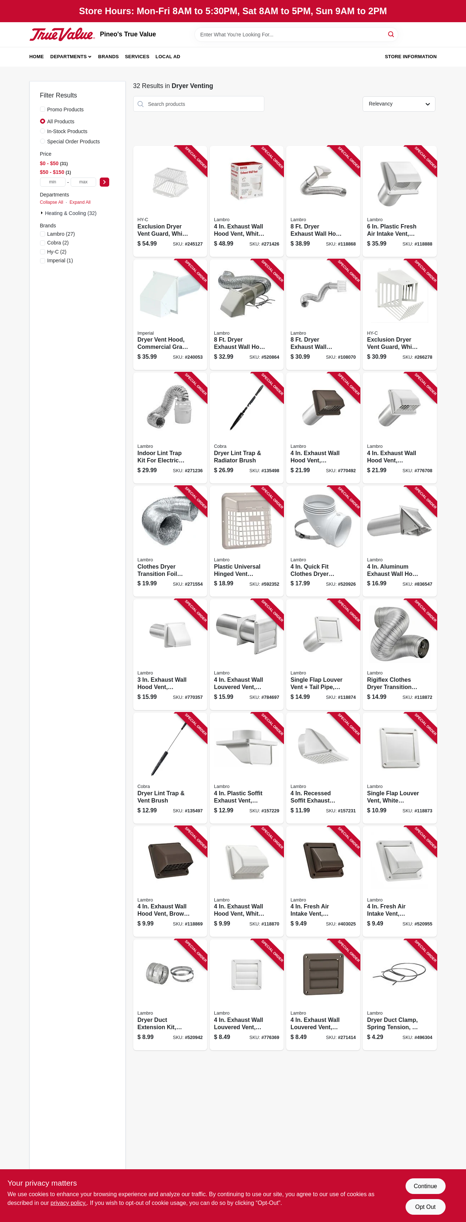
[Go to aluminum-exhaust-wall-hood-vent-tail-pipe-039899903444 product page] (400, 541)
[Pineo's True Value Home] (62, 34)
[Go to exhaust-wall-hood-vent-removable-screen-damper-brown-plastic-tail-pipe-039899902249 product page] (323, 428)
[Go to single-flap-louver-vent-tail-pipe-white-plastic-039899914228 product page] (323, 654)
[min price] (53, 182)
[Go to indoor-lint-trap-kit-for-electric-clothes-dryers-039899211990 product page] (170, 428)
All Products (61, 121)
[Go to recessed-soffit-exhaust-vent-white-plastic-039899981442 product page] (323, 768)
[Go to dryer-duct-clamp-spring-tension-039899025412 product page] (400, 994)
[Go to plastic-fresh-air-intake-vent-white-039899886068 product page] (400, 201)
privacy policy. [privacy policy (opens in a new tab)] (69, 1203)
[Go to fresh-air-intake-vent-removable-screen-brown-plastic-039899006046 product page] (323, 881)
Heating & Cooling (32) (71, 213)
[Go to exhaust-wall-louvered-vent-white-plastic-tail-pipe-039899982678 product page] (247, 654)
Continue (425, 1186)
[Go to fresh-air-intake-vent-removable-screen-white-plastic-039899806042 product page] (400, 881)
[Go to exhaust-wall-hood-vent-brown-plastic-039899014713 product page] (170, 881)
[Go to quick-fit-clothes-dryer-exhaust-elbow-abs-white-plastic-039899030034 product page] (323, 541)
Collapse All (51, 202)
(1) (60, 260)
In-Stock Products (67, 131)
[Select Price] (104, 182)
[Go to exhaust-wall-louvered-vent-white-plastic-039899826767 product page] (247, 994)
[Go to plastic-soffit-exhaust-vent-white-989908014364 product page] (247, 768)
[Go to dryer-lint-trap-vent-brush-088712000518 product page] (170, 768)
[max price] (83, 182)
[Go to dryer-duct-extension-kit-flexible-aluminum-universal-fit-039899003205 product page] (170, 994)
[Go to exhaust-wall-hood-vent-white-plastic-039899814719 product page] (247, 881)
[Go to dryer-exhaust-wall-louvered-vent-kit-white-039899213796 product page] (323, 314)
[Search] (391, 34)
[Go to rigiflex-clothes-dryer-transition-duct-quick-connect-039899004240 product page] (400, 654)
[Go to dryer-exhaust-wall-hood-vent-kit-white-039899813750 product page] (247, 314)
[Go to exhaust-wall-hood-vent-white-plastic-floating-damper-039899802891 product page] (247, 201)
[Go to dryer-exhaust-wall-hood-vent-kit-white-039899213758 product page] (323, 201)
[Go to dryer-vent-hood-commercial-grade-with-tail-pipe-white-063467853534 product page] (170, 314)
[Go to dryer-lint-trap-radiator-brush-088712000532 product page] (247, 428)
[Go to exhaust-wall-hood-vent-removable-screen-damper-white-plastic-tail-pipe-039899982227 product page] (170, 654)
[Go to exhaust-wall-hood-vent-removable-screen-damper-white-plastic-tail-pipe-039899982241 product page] (400, 428)
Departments (68, 56)
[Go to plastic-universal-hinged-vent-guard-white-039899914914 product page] (247, 541)
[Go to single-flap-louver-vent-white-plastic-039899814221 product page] (400, 768)
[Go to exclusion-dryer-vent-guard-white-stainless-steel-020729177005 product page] (170, 201)
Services (137, 56)
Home (36, 56)
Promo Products (65, 109)
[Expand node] (42, 212)
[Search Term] (296, 34)
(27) (61, 234)
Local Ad (167, 56)
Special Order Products (73, 141)
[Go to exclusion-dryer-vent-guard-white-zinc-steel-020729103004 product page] (400, 314)
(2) (58, 243)
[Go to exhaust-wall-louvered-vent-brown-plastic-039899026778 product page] (323, 994)
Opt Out (425, 1207)
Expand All (80, 202)
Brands (108, 56)
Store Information (411, 56)
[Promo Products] (42, 109)
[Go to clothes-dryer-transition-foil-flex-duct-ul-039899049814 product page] (170, 541)
